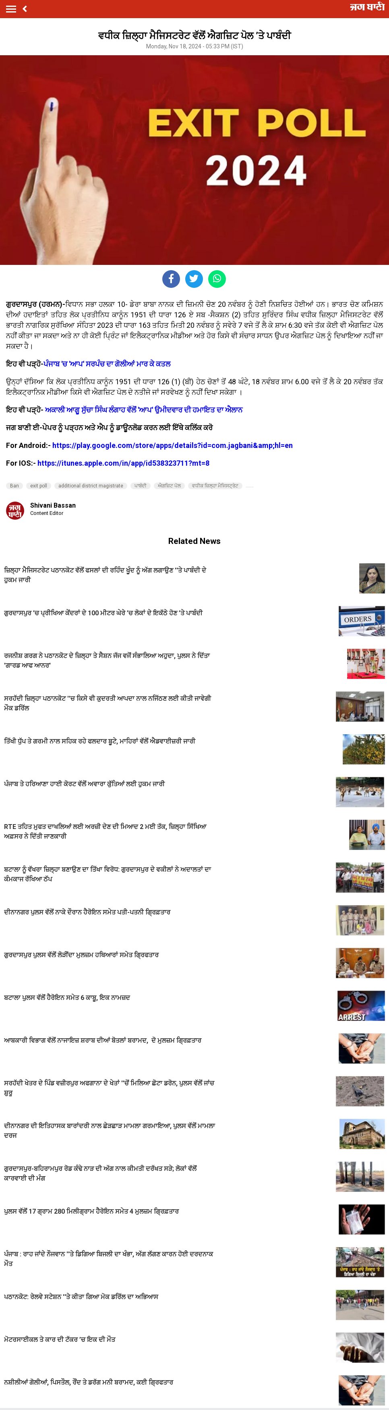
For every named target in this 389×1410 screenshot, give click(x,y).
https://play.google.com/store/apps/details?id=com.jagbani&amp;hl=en (172, 445)
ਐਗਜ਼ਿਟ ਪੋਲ (169, 486)
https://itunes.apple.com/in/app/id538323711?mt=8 (123, 463)
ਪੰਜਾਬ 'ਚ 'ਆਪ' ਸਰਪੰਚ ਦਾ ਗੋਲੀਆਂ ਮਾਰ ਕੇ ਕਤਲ (106, 364)
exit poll (38, 486)
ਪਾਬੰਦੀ (140, 486)
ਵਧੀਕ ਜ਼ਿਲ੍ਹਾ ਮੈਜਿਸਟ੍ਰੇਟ (215, 486)
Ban (14, 486)
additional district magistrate (90, 486)
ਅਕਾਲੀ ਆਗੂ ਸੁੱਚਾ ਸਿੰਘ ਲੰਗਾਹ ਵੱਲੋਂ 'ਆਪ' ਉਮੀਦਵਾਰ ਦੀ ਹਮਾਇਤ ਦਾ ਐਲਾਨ (143, 410)
